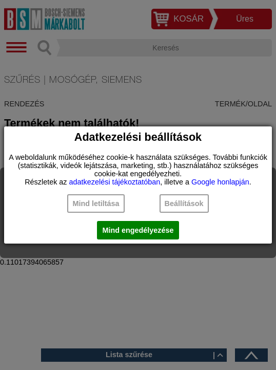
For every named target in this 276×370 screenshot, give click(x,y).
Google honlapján (220, 182)
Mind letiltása (95, 203)
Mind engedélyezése (137, 230)
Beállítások (184, 203)
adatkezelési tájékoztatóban (115, 182)
